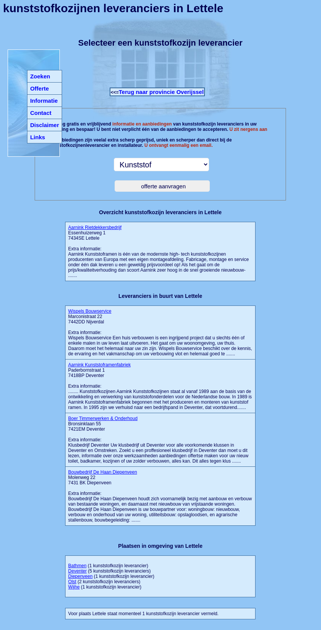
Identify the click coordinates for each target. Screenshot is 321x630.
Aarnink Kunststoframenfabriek (99, 365)
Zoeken (40, 76)
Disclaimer (44, 125)
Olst (72, 581)
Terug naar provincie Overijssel (161, 92)
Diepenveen (80, 576)
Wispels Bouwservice (89, 311)
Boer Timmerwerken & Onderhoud (102, 418)
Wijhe (74, 587)
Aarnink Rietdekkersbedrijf (94, 227)
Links (37, 137)
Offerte (39, 88)
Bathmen (77, 565)
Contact (40, 113)
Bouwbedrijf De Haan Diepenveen (102, 472)
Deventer (77, 571)
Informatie (44, 100)
